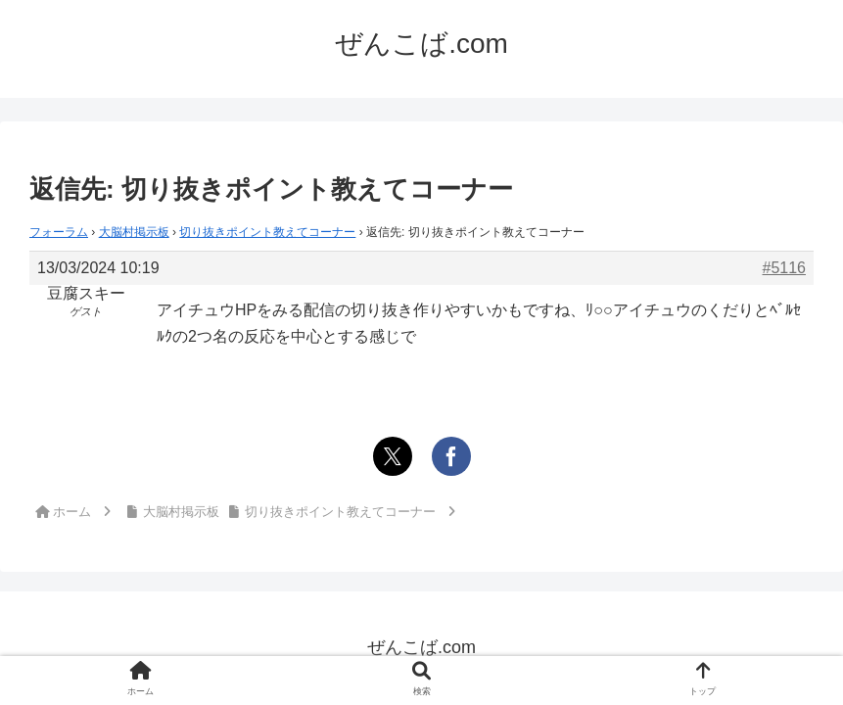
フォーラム (58, 232)
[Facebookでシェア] (451, 456)
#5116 (785, 267)
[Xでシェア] (392, 456)
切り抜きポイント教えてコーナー (267, 232)
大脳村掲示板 (134, 232)
